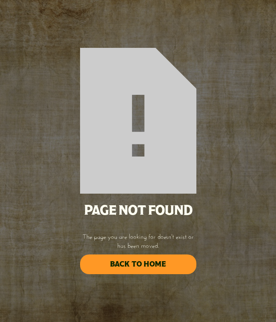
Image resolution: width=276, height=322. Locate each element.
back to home (138, 264)
